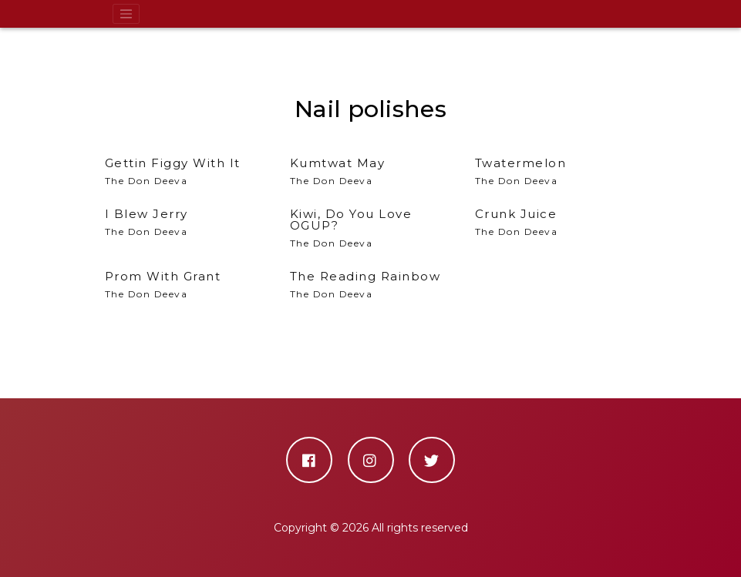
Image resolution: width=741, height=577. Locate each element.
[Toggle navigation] (126, 14)
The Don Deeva (371, 228)
